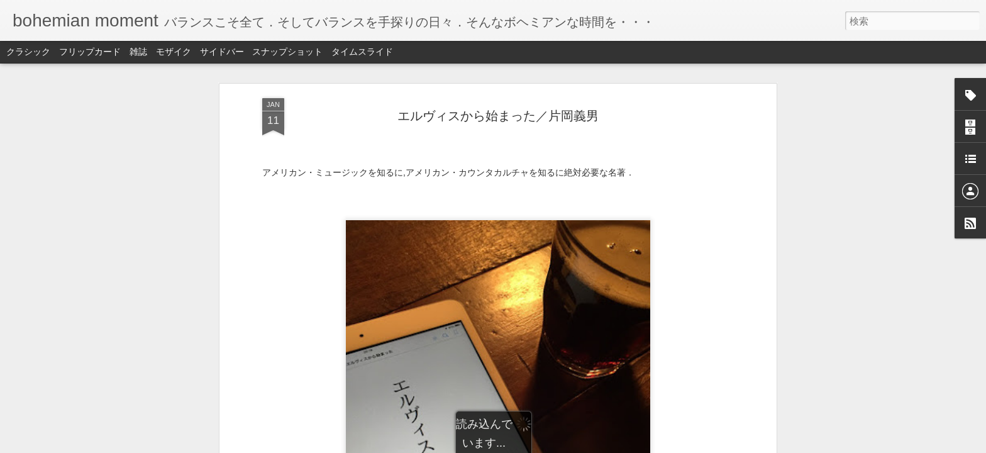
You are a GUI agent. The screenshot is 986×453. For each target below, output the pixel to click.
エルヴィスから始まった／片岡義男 (498, 116)
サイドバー (222, 52)
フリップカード (90, 52)
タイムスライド (362, 52)
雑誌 (138, 52)
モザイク (173, 52)
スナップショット (287, 52)
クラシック (28, 52)
